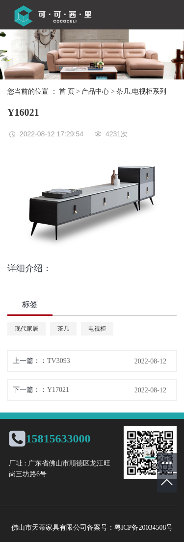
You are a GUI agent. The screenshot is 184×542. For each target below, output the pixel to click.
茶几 (63, 328)
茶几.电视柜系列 (141, 91)
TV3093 (58, 360)
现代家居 (26, 328)
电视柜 (97, 328)
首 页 (67, 91)
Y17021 (58, 389)
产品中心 (95, 91)
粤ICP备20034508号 (143, 527)
